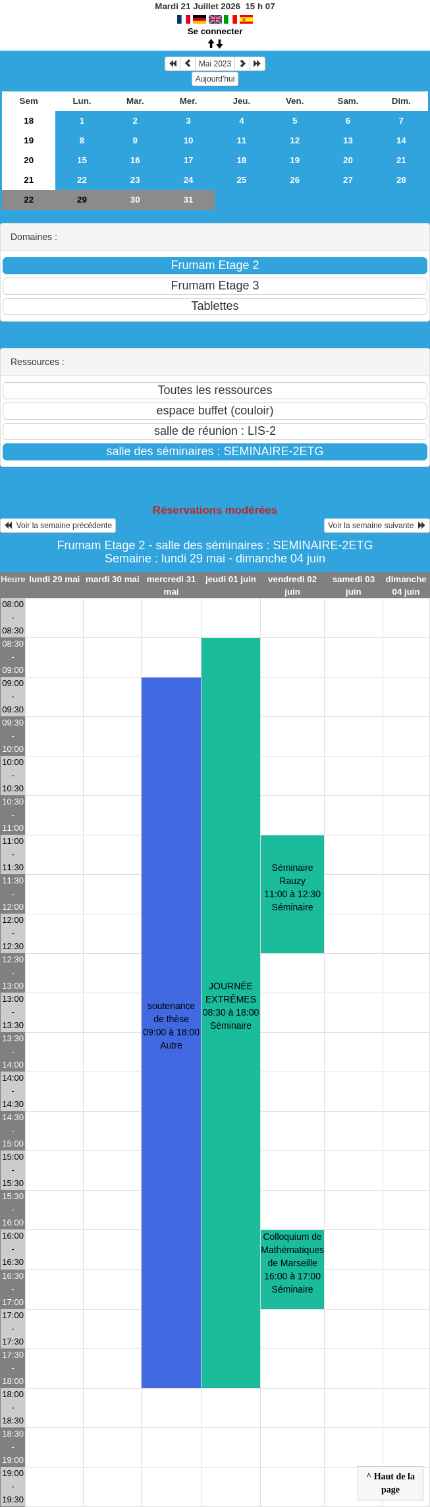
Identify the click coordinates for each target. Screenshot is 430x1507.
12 (295, 140)
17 (189, 160)
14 (401, 140)
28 (401, 180)
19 (29, 140)
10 (189, 140)
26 (295, 180)
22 (82, 180)
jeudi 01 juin (230, 579)
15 (82, 160)
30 (135, 200)
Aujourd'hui (215, 79)
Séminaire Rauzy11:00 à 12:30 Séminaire (292, 887)
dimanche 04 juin (406, 585)
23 (135, 180)
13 (348, 140)
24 (189, 180)
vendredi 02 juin (292, 585)
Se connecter (215, 31)
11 (241, 140)
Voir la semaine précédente (58, 525)
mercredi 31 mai (171, 585)
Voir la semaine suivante (377, 525)
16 (135, 160)
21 (401, 160)
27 (348, 180)
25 (241, 180)
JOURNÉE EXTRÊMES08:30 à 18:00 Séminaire (231, 1006)
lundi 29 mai (54, 579)
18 (29, 121)
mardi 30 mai (113, 579)
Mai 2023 (215, 63)
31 (189, 200)
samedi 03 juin (354, 585)
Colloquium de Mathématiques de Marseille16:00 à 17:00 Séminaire (292, 1263)
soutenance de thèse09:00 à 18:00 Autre (171, 1025)
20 (29, 160)
